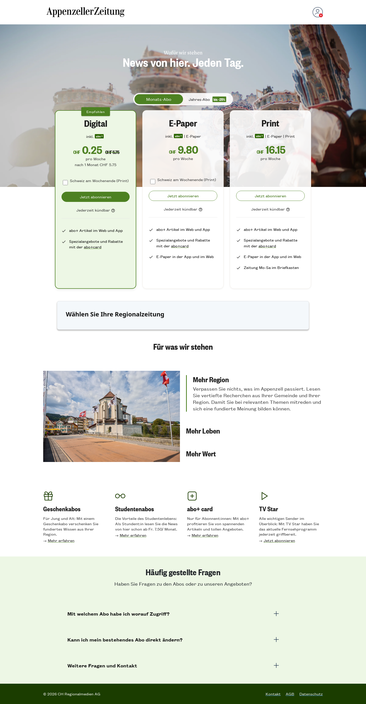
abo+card (92, 246)
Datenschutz (311, 694)
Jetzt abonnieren (279, 540)
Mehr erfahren (61, 540)
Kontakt (273, 694)
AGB (290, 694)
